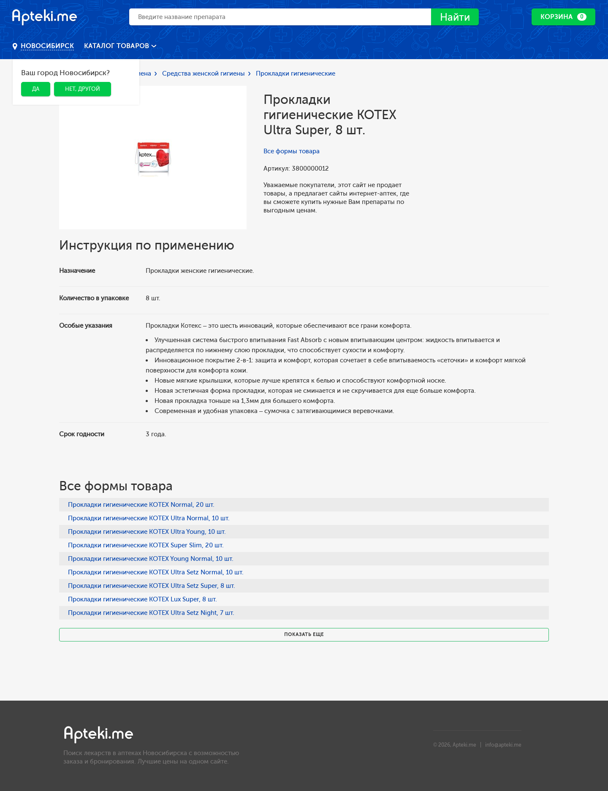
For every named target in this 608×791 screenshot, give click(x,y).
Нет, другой (82, 89)
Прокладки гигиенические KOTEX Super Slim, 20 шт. (146, 545)
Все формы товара (291, 151)
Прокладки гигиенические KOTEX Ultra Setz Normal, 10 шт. (156, 572)
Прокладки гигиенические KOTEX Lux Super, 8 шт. (142, 599)
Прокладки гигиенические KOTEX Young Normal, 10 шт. (150, 559)
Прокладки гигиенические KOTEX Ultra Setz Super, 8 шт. (151, 586)
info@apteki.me (503, 745)
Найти (455, 17)
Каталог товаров (117, 46)
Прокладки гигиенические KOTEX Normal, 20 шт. (141, 504)
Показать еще (304, 634)
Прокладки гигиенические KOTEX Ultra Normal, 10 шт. (149, 518)
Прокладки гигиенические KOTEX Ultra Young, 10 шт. (147, 531)
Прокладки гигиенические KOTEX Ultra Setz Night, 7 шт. (151, 613)
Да (35, 89)
